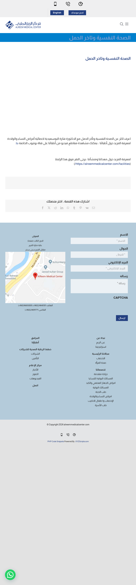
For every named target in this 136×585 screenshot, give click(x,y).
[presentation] (101, 307)
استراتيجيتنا (100, 346)
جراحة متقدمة (100, 374)
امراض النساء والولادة (101, 396)
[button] (10, 574)
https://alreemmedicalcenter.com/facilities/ (102, 164)
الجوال (123, 248)
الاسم (123, 234)
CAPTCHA (121, 297)
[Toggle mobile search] (121, 24)
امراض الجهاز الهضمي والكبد (100, 382)
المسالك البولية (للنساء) (101, 378)
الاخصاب (100, 358)
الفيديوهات (35, 378)
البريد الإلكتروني (117, 262)
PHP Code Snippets (55, 441)
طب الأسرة (101, 405)
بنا (17, 143)
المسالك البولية (101, 387)
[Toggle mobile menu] (127, 24)
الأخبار (35, 369)
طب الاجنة (100, 391)
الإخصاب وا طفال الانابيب (101, 400)
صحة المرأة (100, 362)
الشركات (35, 353)
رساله (123, 276)
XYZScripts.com (82, 441)
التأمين (35, 358)
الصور (35, 374)
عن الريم (100, 342)
